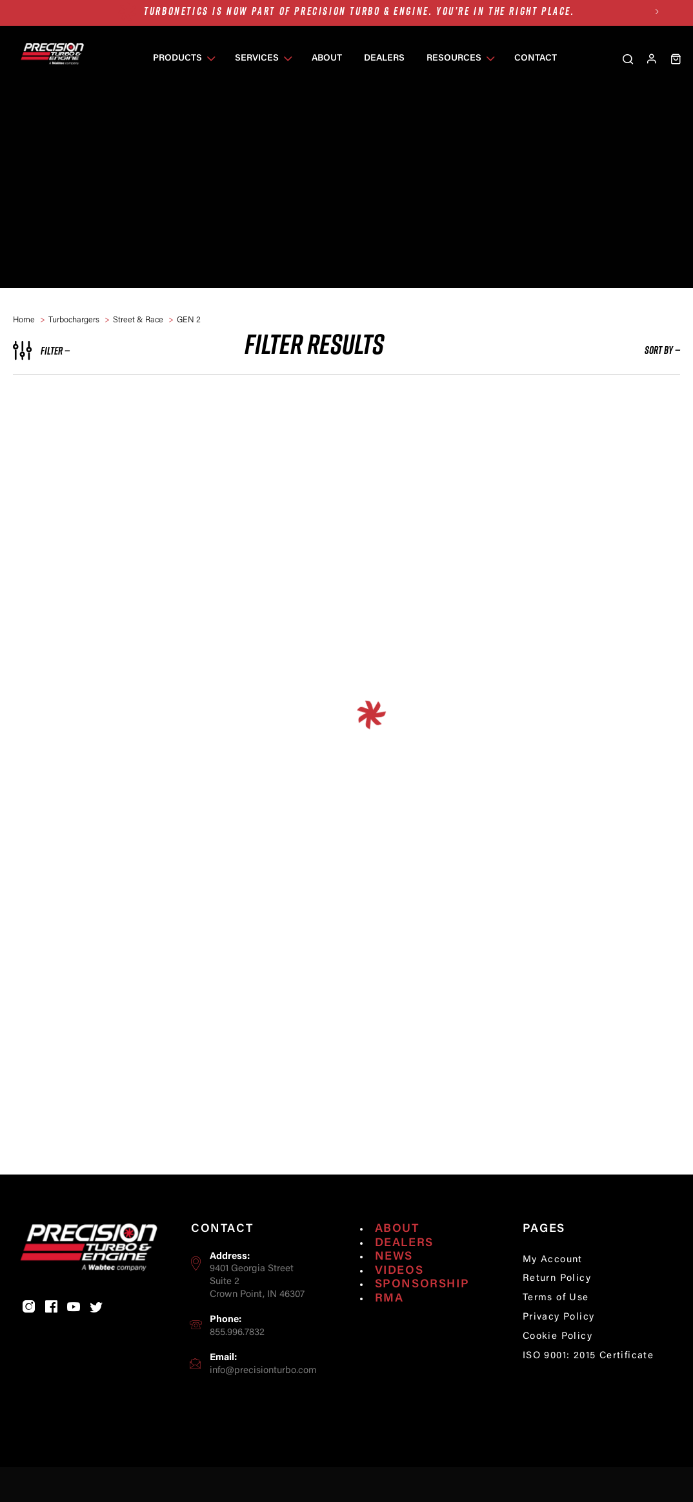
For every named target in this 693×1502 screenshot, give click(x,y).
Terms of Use (556, 1323)
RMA (389, 1323)
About (397, 1254)
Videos (399, 1296)
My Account (553, 1284)
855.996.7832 (237, 1358)
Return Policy (557, 1304)
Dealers (404, 1268)
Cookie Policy (557, 1362)
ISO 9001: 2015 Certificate (588, 1381)
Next (656, 11)
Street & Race (138, 320)
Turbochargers (73, 320)
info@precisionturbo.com (263, 1395)
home (24, 320)
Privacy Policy (559, 1342)
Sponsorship (422, 1310)
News (394, 1281)
